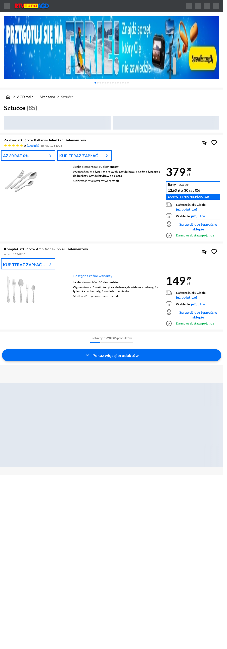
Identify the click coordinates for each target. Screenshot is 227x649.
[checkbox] (204, 143)
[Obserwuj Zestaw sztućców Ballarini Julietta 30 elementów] (214, 143)
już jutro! (198, 216)
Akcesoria (47, 97)
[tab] (95, 83)
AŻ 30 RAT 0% (16, 155)
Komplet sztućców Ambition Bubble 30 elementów (46, 249)
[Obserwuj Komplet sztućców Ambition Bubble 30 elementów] (214, 252)
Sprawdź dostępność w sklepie (198, 226)
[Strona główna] (8, 97)
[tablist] (111, 83)
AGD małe (25, 97)
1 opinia (33, 145)
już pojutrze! (186, 209)
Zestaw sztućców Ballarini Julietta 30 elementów (45, 140)
